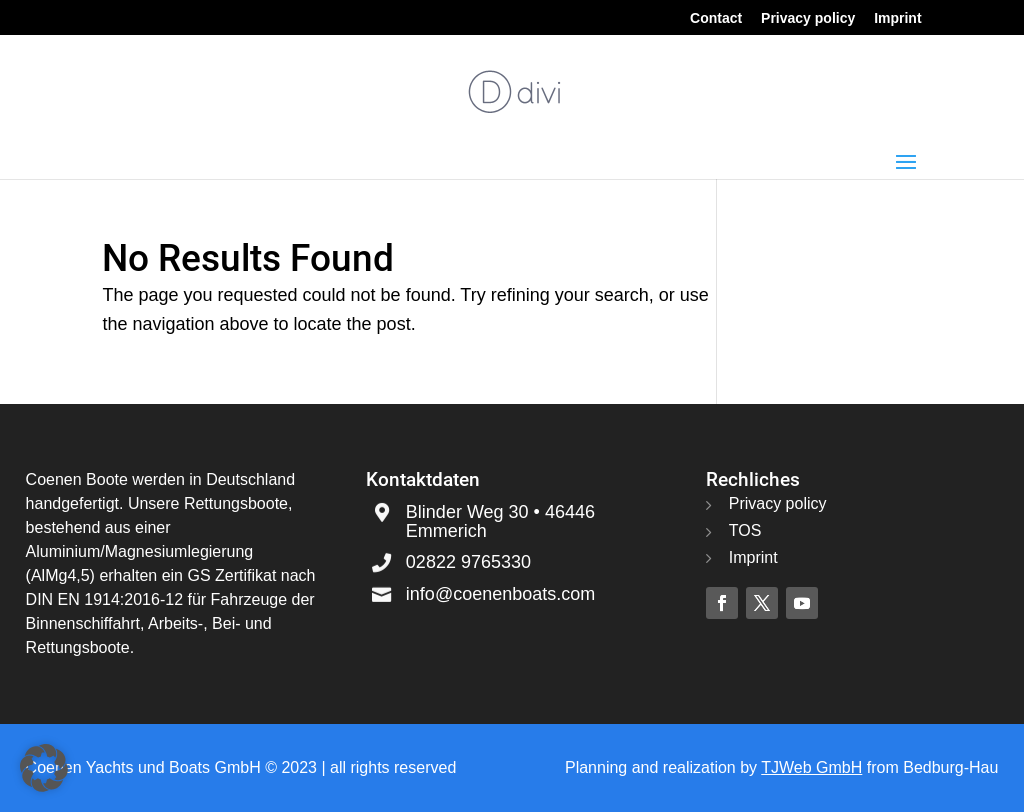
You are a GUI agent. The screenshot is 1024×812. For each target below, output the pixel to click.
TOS (745, 530)
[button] (44, 768)
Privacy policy (808, 18)
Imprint (897, 18)
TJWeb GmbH (811, 767)
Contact (716, 18)
